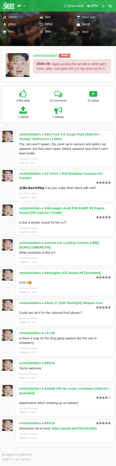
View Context (28, 158)
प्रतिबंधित (65, 55)
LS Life (49, 333)
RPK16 (49, 363)
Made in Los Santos (16, 459)
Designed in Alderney (17, 454)
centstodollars (45, 55)
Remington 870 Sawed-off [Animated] (72, 273)
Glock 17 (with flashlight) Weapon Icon (73, 303)
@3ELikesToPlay (31, 188)
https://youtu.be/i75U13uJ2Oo (74, 428)
